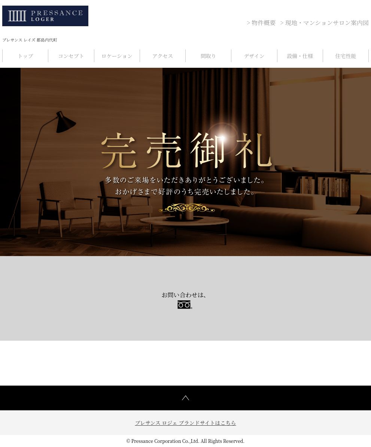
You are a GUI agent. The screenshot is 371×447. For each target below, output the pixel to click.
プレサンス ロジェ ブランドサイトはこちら (185, 422)
